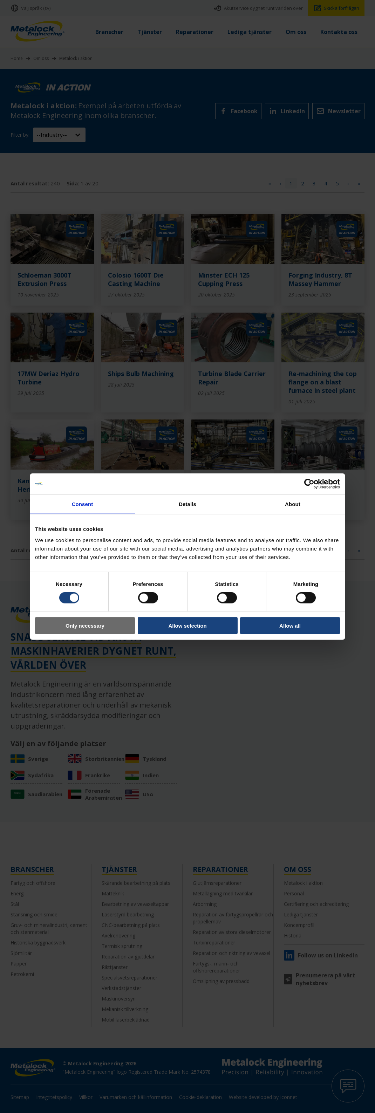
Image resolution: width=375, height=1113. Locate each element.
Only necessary (85, 625)
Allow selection (187, 625)
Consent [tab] (82, 504)
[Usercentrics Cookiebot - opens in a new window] (309, 484)
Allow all (290, 625)
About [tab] (292, 504)
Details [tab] (187, 504)
